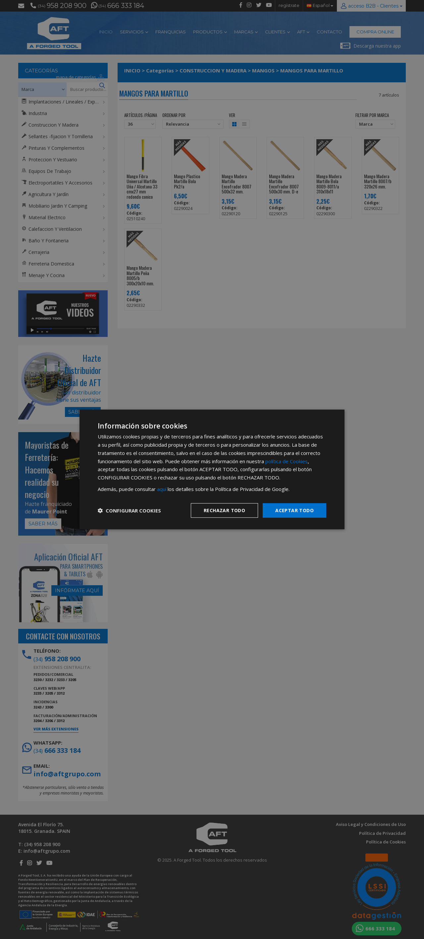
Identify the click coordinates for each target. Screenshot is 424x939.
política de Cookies (286, 461)
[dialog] (212, 469)
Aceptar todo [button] (294, 510)
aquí (161, 489)
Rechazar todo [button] (224, 510)
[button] (129, 510)
